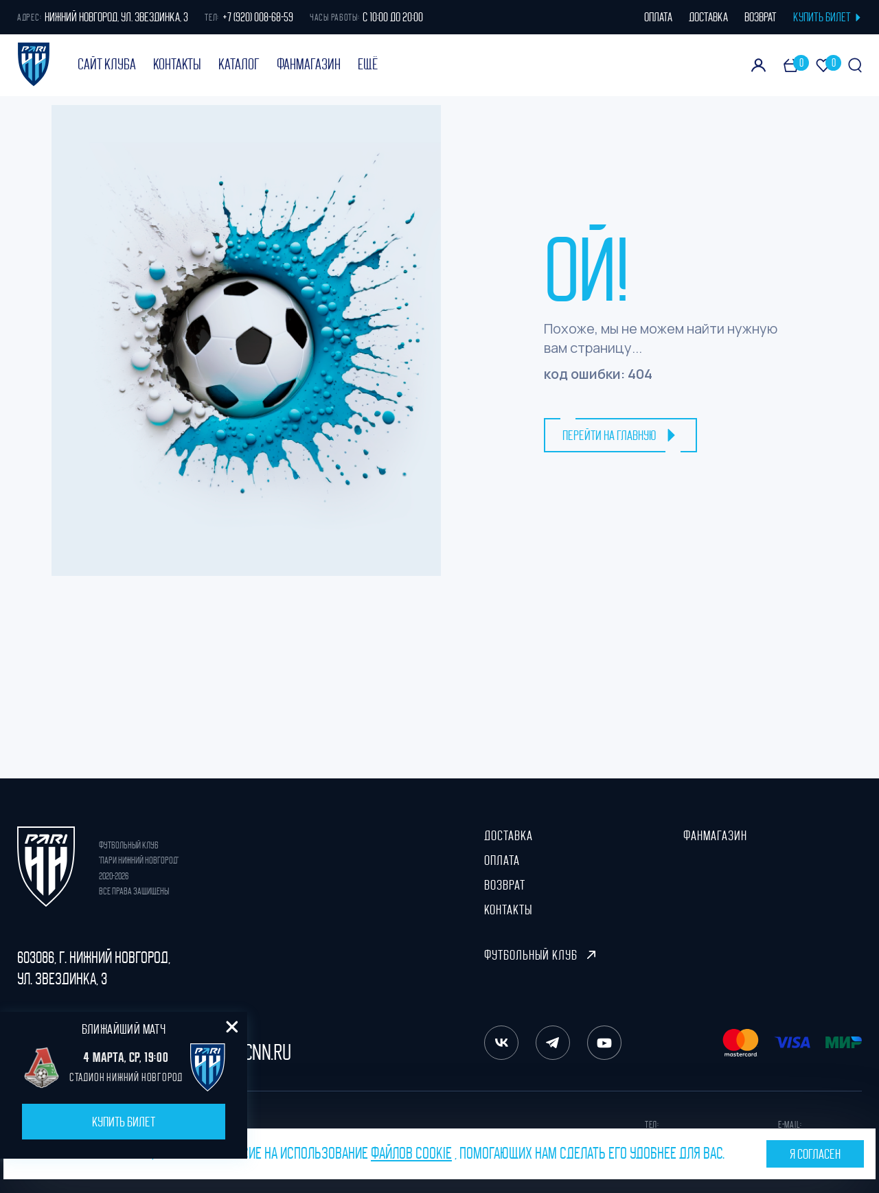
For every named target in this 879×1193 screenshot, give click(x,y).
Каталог (239, 64)
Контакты (177, 64)
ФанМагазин (309, 64)
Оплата (502, 860)
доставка (708, 17)
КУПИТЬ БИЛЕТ (827, 17)
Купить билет (123, 1121)
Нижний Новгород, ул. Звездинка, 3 (116, 17)
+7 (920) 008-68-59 (257, 17)
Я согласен (815, 1154)
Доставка (508, 835)
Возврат (504, 885)
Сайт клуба (107, 64)
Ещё (368, 64)
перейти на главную (620, 435)
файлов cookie (411, 1153)
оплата (658, 17)
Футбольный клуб (539, 955)
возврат (760, 17)
